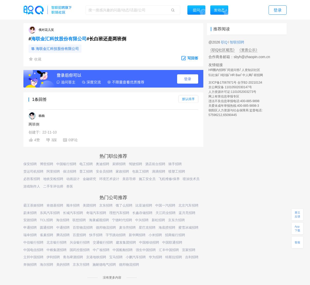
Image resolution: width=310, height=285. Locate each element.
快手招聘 (96, 235)
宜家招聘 (188, 250)
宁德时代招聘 (122, 220)
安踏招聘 (30, 220)
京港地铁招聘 (96, 257)
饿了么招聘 (124, 205)
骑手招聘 (175, 164)
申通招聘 (30, 227)
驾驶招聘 (135, 164)
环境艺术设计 (109, 179)
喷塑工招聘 (176, 171)
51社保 (213, 75)
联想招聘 (79, 220)
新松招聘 (158, 220)
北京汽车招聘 (188, 205)
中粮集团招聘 (57, 250)
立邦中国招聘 (33, 257)
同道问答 (233, 70)
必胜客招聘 (31, 179)
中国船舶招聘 (123, 250)
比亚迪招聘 (143, 205)
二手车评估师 (53, 186)
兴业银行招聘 (80, 242)
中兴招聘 (142, 220)
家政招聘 (122, 171)
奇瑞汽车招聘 (96, 213)
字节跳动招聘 (116, 235)
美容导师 (129, 179)
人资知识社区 (251, 70)
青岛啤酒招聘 (73, 257)
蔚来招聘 (30, 213)
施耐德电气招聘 (104, 264)
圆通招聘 (46, 227)
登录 (187, 79)
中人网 (247, 75)
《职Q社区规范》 (222, 50)
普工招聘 (86, 171)
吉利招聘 (191, 257)
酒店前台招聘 (155, 164)
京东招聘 (106, 205)
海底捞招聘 (167, 227)
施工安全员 (147, 179)
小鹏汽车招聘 (136, 257)
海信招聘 (62, 220)
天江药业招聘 (166, 213)
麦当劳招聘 (127, 227)
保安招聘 (30, 164)
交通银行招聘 (103, 242)
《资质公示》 (248, 50)
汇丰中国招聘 (169, 250)
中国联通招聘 (172, 242)
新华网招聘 (137, 235)
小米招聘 (155, 235)
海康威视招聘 (99, 220)
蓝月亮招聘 (187, 213)
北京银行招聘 (57, 242)
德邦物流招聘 (106, 227)
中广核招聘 (101, 250)
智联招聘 (236, 42)
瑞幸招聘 (30, 235)
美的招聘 (63, 264)
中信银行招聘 (33, 242)
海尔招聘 (46, 264)
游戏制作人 (31, 186)
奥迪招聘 (102, 164)
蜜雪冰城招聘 (188, 227)
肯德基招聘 (55, 205)
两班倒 (34, 124)
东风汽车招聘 (50, 213)
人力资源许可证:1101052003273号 (232, 92)
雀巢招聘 (46, 235)
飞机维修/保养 (169, 179)
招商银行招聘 (175, 235)
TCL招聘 (46, 220)
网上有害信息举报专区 (223, 96)
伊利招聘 (53, 257)
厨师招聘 (119, 164)
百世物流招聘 (83, 227)
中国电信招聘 (33, 250)
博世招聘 (46, 164)
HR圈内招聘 (216, 70)
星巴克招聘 (147, 227)
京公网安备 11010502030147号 (230, 87)
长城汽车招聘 (73, 213)
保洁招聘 (69, 171)
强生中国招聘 (146, 250)
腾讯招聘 (63, 235)
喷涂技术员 (191, 179)
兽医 (69, 186)
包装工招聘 (140, 171)
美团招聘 (89, 205)
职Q (225, 42)
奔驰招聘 (30, 264)
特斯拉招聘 (173, 257)
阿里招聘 (53, 171)
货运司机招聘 (33, 171)
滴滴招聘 (158, 171)
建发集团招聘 (126, 242)
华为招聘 (155, 257)
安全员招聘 (104, 171)
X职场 (224, 75)
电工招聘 (86, 164)
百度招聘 (79, 235)
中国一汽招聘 (165, 205)
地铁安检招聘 (53, 179)
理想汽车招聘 (119, 213)
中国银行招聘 (66, 164)
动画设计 (73, 179)
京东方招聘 (176, 220)
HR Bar (235, 75)
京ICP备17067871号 (222, 82)
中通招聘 (63, 227)
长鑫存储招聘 (142, 213)
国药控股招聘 (80, 250)
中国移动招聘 (149, 242)
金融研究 (89, 179)
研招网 (258, 75)
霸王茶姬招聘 (33, 205)
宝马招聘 (116, 257)
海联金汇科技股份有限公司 (59, 38)
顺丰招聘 (73, 205)
